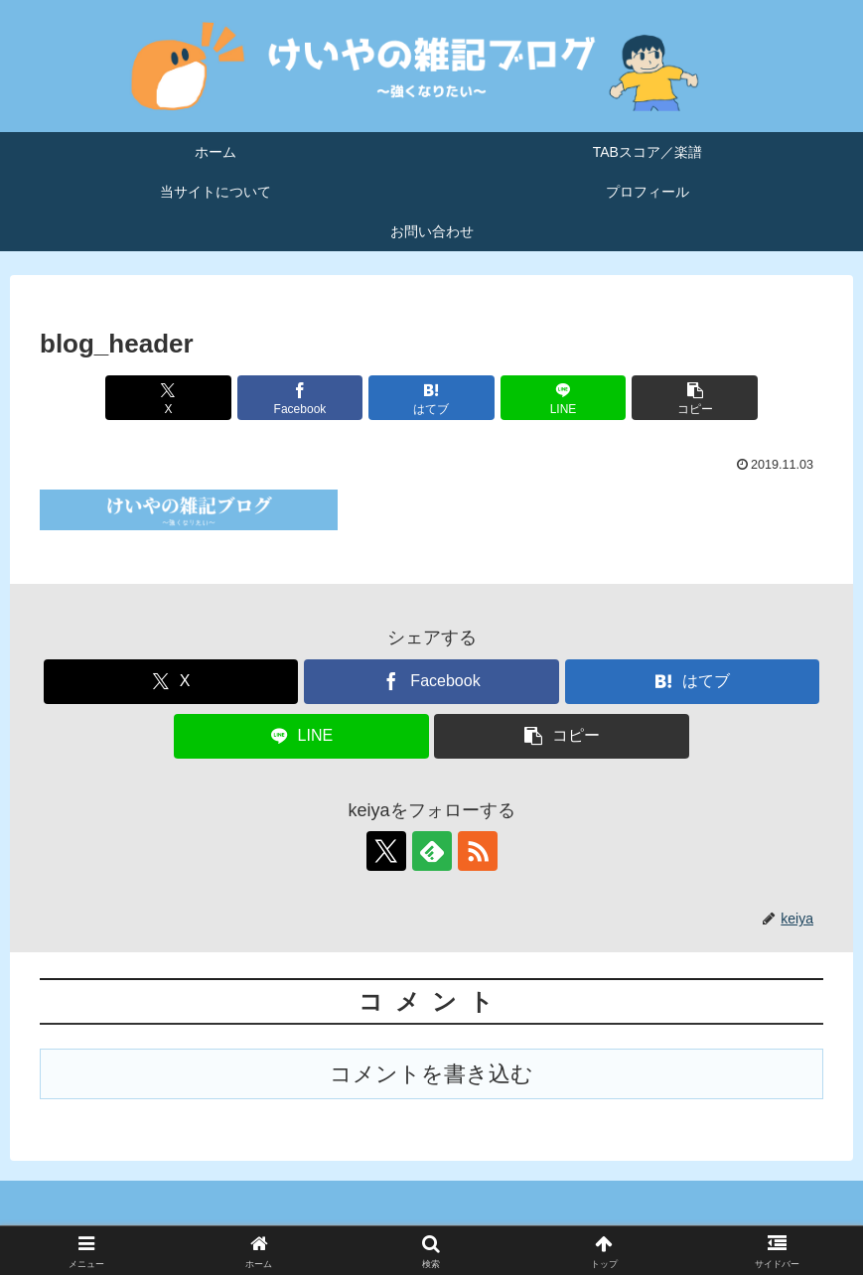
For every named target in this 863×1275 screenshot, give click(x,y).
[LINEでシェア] (563, 397)
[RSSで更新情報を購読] (478, 851)
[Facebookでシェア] (299, 397)
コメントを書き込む (431, 1074)
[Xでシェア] (167, 397)
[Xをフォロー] (386, 851)
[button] (694, 397)
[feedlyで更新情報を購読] (432, 851)
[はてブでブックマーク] (431, 397)
